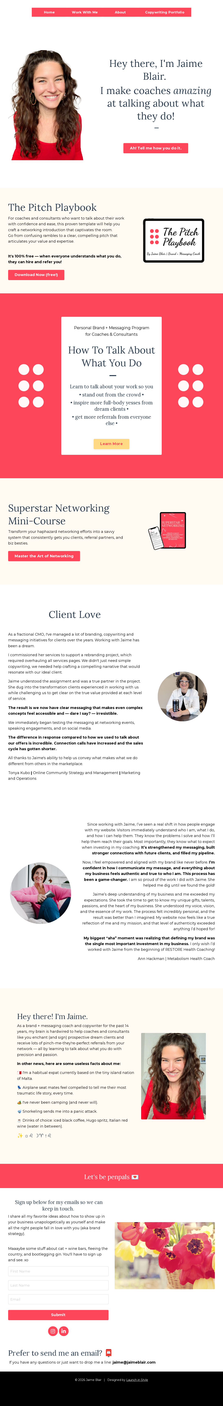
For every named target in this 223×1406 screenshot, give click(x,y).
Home (49, 12)
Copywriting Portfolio (164, 12)
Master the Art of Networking (44, 558)
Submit (58, 1324)
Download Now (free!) (36, 276)
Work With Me (85, 12)
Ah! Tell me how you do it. (156, 148)
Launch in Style (137, 1389)
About (120, 12)
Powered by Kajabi (111, 1400)
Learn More (111, 445)
